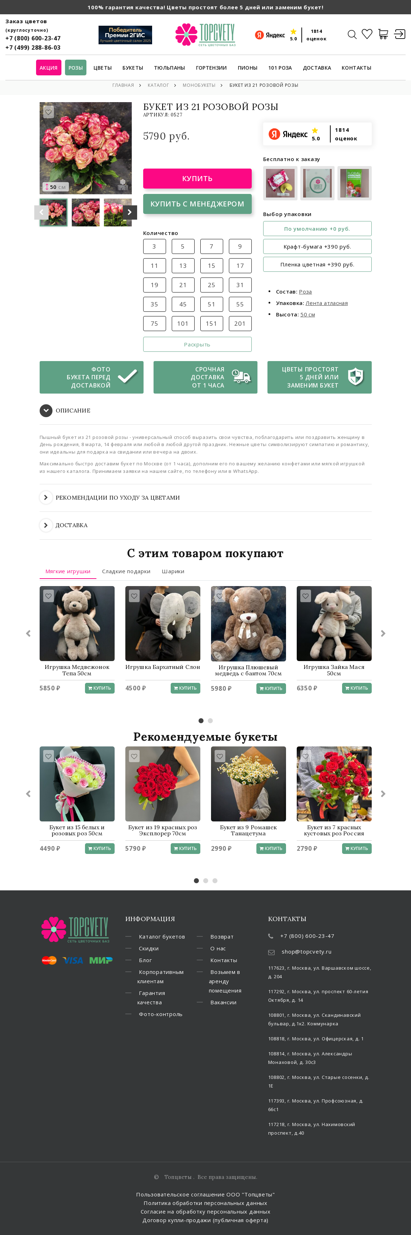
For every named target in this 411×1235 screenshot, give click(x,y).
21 (183, 285)
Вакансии (223, 1002)
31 (240, 285)
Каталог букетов (162, 936)
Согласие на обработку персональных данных (206, 1211)
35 (155, 304)
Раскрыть (197, 344)
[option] (86, 148)
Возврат (222, 936)
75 (155, 323)
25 (212, 285)
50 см (307, 314)
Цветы (103, 68)
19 (155, 285)
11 (155, 265)
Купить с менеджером (197, 204)
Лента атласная (327, 302)
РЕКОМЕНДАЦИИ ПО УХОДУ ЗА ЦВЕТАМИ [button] (110, 497)
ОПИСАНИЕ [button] (65, 410)
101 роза (280, 68)
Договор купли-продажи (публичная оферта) (205, 1220)
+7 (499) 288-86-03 (33, 47)
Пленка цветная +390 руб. (317, 264)
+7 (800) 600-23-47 (33, 38)
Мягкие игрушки (68, 571)
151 (211, 323)
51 (212, 304)
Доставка (317, 68)
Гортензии (211, 68)
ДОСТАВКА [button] (64, 525)
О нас (218, 948)
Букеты (132, 68)
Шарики (173, 571)
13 (183, 265)
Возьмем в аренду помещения (225, 981)
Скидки (149, 948)
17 (240, 265)
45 (183, 304)
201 (240, 323)
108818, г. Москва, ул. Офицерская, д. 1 (316, 1038)
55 (240, 304)
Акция (49, 68)
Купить (197, 178)
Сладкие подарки (126, 571)
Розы (76, 68)
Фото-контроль (161, 1014)
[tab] (206, 411)
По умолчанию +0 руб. (317, 228)
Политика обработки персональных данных (205, 1202)
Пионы (248, 68)
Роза (305, 291)
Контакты (356, 68)
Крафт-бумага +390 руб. (317, 246)
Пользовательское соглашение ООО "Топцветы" (205, 1194)
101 (183, 323)
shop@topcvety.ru (306, 951)
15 (212, 265)
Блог (145, 960)
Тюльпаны (169, 68)
